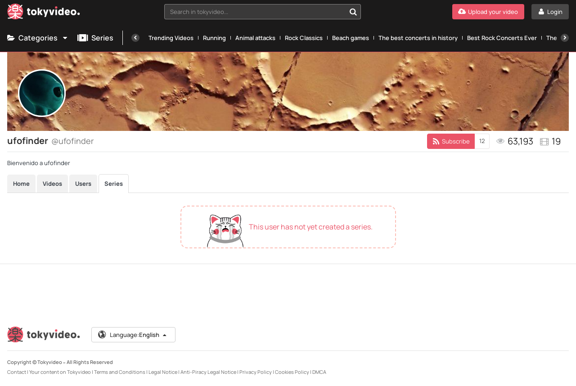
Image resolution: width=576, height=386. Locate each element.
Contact (16, 371)
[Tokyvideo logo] (43, 13)
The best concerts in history (418, 38)
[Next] (565, 38)
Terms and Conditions (119, 371)
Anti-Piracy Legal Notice (208, 371)
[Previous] (135, 38)
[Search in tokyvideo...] (353, 11)
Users (83, 184)
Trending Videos (171, 38)
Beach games (350, 38)
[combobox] (262, 11)
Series (95, 38)
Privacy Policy (255, 371)
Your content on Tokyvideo (60, 371)
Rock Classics (304, 38)
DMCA (319, 371)
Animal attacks (255, 38)
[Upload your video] (488, 11)
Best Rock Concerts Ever (502, 38)
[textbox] (255, 11)
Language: (132, 335)
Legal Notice (162, 371)
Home (21, 184)
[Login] (550, 11)
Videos (52, 184)
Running (214, 38)
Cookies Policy (292, 371)
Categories (37, 38)
